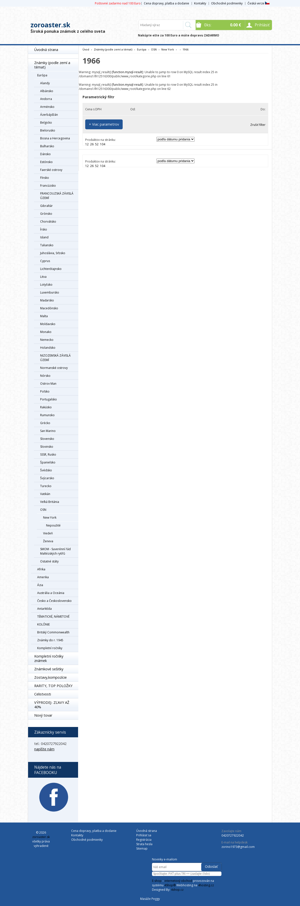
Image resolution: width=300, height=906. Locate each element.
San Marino (48, 431)
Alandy (45, 83)
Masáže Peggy (150, 899)
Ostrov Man (48, 383)
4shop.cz (177, 890)
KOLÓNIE (43, 624)
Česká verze (258, 3)
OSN (43, 510)
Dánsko (45, 154)
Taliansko (46, 245)
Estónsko (46, 162)
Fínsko (44, 178)
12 (87, 144)
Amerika (43, 577)
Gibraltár (46, 206)
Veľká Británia (49, 502)
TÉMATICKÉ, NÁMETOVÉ (53, 616)
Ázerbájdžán (49, 115)
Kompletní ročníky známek (48, 658)
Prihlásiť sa (143, 835)
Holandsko (47, 348)
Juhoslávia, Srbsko (52, 253)
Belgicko (46, 122)
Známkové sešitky (48, 669)
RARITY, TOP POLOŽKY (53, 685)
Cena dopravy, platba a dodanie (166, 3)
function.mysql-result (127, 72)
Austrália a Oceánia (50, 593)
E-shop (157, 881)
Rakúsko (46, 407)
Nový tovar (43, 715)
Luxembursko (49, 292)
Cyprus (45, 261)
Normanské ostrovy (54, 368)
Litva (43, 277)
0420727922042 (232, 835)
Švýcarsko (47, 478)
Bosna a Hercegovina (55, 138)
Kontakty (200, 3)
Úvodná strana (46, 49)
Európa (42, 75)
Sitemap (142, 848)
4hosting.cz (206, 885)
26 (92, 144)
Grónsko (46, 214)
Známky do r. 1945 (50, 640)
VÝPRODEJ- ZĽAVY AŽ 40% (51, 704)
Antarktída (44, 609)
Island (44, 237)
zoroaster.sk (50, 24)
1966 (185, 49)
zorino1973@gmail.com (238, 847)
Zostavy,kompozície (50, 677)
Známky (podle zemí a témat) (52, 64)
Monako (45, 332)
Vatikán (45, 494)
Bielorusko (47, 130)
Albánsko (46, 91)
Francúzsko (48, 185)
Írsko (43, 229)
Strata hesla (144, 844)
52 (97, 144)
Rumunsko (47, 415)
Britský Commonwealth (53, 632)
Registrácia (143, 840)
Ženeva (48, 541)
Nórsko (45, 376)
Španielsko (47, 462)
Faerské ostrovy (51, 170)
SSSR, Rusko (48, 454)
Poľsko (45, 391)
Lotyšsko (46, 284)
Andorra (46, 99)
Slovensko (47, 439)
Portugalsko (48, 399)
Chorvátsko (48, 221)
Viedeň (48, 533)
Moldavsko (47, 324)
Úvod (86, 49)
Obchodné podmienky (227, 3)
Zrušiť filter (258, 125)
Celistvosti (42, 694)
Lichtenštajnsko (51, 269)
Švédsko (46, 470)
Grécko (45, 423)
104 (102, 144)
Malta (44, 316)
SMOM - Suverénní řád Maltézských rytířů (55, 551)
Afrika (41, 569)
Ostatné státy (49, 561)
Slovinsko (46, 447)
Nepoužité (53, 525)
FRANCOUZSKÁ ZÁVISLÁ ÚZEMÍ (56, 195)
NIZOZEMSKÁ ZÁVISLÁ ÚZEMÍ (55, 357)
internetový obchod (178, 881)
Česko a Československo (54, 601)
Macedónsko (49, 308)
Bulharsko (47, 146)
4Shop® (170, 885)
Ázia (40, 585)
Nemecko (46, 340)
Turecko (45, 486)
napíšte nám (44, 749)
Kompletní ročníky (49, 648)
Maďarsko (47, 300)
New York (49, 517)
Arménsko (47, 107)
